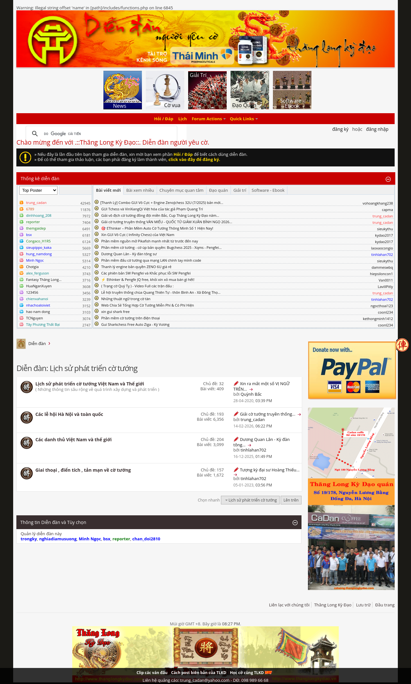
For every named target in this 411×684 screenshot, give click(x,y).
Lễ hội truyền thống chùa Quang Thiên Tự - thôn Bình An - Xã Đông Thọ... (160, 292)
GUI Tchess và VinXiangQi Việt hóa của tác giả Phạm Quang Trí (152, 209)
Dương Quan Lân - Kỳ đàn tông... (261, 442)
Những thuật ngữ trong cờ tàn (125, 298)
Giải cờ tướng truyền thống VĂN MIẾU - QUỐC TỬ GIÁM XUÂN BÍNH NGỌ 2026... (166, 221)
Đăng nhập (377, 129)
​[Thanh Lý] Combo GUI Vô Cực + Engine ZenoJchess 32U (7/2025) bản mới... (161, 202)
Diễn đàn (37, 343)
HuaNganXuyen (39, 285)
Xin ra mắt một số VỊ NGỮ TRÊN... (261, 386)
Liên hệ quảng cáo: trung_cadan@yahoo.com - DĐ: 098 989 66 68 (205, 680)
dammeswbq (382, 267)
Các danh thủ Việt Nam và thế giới (73, 439)
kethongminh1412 (378, 318)
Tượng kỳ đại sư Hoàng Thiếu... (270, 470)
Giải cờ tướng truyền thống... (267, 414)
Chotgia (32, 266)
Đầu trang (385, 605)
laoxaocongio (382, 248)
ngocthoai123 (382, 305)
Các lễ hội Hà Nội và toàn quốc (69, 414)
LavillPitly (385, 286)
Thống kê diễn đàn (40, 178)
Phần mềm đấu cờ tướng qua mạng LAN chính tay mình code (151, 260)
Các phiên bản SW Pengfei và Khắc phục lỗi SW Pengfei (146, 273)
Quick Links (242, 119)
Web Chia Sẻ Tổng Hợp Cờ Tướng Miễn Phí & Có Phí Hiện (147, 305)
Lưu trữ (363, 605)
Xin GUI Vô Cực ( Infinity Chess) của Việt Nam (137, 234)
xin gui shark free (115, 311)
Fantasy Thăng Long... (43, 279)
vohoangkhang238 (378, 203)
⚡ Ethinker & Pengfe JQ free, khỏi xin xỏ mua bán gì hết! (147, 279)
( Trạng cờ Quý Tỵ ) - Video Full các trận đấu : (137, 285)
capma (387, 209)
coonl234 (385, 312)
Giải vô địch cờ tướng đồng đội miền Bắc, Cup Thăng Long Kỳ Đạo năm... (160, 215)
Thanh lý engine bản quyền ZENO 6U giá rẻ (136, 266)
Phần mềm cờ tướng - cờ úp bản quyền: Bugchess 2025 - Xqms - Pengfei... (161, 247)
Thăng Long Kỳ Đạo (332, 605)
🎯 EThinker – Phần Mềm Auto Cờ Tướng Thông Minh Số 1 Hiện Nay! (157, 228)
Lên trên (291, 500)
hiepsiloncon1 (381, 273)
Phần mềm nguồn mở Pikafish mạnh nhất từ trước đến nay (149, 241)
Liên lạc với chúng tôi (289, 605)
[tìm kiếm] (100, 134)
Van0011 (386, 280)
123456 (32, 292)
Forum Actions (207, 119)
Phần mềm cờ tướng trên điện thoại (130, 318)
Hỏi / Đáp (163, 119)
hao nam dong (38, 311)
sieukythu (385, 228)
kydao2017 (384, 235)
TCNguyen (34, 318)
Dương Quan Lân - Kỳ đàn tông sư (129, 253)
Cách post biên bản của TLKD (198, 672)
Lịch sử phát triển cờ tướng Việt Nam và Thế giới (89, 384)
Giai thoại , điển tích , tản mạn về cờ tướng (83, 470)
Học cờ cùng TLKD (251, 672)
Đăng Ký (340, 129)
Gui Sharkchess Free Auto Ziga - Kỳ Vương (135, 324)
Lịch (182, 119)
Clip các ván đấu (151, 672)
